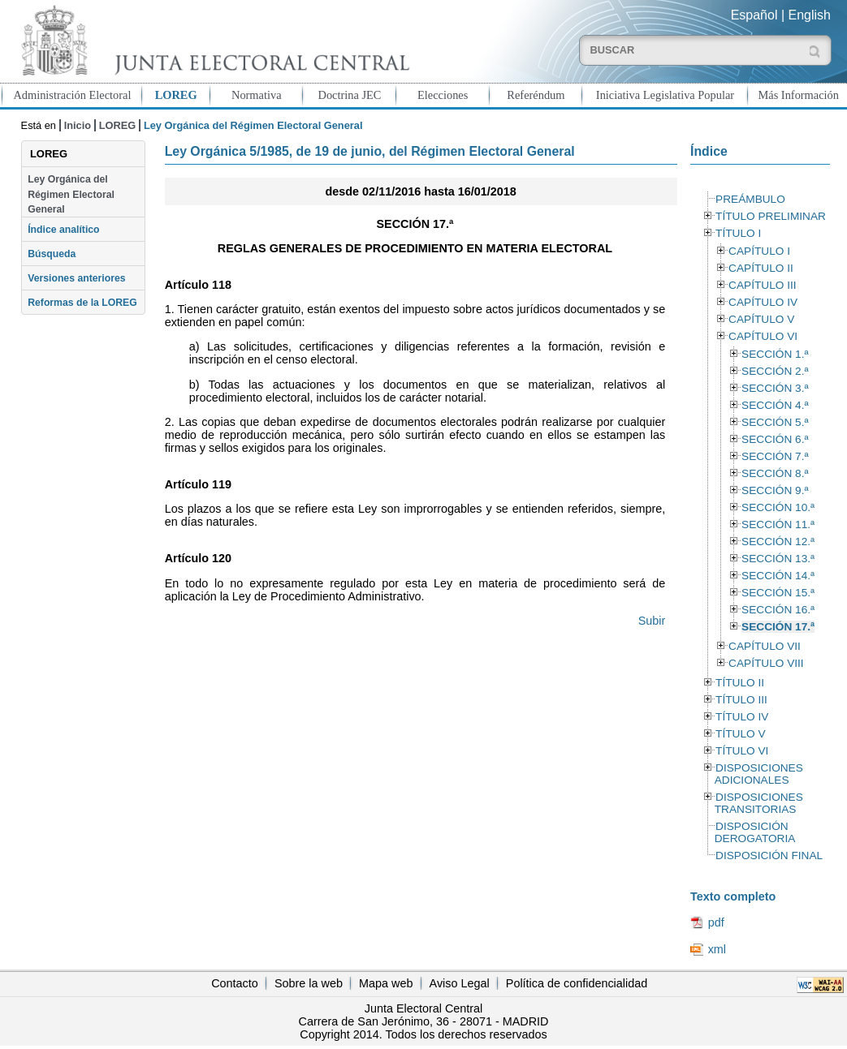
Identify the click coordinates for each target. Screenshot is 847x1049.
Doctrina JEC (350, 94)
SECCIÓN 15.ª (778, 593)
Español (754, 15)
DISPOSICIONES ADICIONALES (759, 774)
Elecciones (442, 94)
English (810, 15)
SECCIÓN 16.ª (778, 610)
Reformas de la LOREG (82, 302)
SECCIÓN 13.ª (778, 558)
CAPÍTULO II (760, 268)
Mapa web (386, 983)
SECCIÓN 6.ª (774, 439)
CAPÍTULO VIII (766, 663)
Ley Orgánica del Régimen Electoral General (71, 194)
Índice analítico (63, 229)
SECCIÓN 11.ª (778, 524)
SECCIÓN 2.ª (774, 371)
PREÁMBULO (750, 199)
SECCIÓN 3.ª (774, 388)
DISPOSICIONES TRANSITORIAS (759, 803)
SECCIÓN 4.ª (774, 405)
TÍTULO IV (741, 717)
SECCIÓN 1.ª (774, 354)
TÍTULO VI (741, 751)
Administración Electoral (72, 94)
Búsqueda (52, 254)
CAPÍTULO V (761, 319)
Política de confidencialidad (576, 983)
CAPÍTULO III (762, 285)
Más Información (798, 94)
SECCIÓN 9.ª (774, 490)
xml (717, 949)
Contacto (234, 983)
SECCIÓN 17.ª (778, 627)
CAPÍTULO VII (764, 646)
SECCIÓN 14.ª (778, 576)
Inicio (77, 125)
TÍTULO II (739, 683)
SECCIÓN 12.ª (778, 541)
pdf (716, 922)
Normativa (256, 94)
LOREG (176, 94)
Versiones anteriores (76, 278)
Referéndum (535, 94)
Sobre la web (308, 983)
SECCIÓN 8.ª (774, 473)
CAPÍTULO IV (762, 302)
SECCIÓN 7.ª (774, 456)
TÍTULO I (738, 233)
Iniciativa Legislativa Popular (665, 94)
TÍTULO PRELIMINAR (770, 216)
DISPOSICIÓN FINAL (769, 855)
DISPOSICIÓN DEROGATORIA (755, 832)
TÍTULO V (740, 734)
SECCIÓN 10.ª (778, 507)
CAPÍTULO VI (762, 336)
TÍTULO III (741, 700)
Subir (652, 620)
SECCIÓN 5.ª (774, 422)
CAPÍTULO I (759, 251)
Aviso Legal (460, 983)
